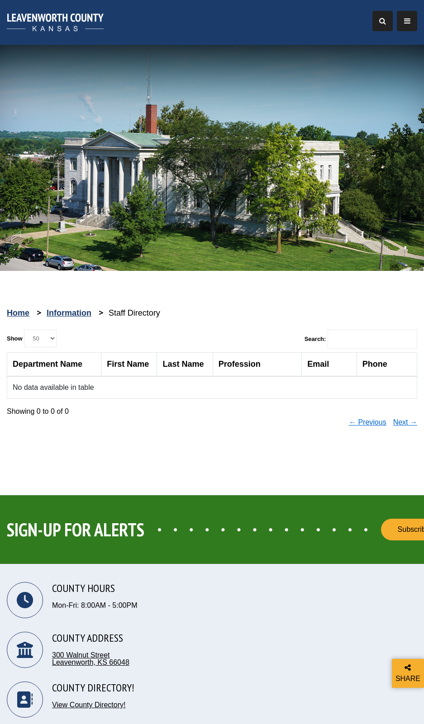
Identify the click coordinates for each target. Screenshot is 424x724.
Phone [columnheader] (374, 364)
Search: (361, 339)
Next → (405, 422)
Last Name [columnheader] (183, 364)
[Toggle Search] (382, 21)
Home (18, 312)
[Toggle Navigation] (407, 21)
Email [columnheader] (318, 364)
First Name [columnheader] (128, 364)
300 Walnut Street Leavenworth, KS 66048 (90, 659)
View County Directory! (88, 705)
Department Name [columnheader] (47, 364)
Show (32, 338)
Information (69, 312)
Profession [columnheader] (240, 364)
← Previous (367, 422)
